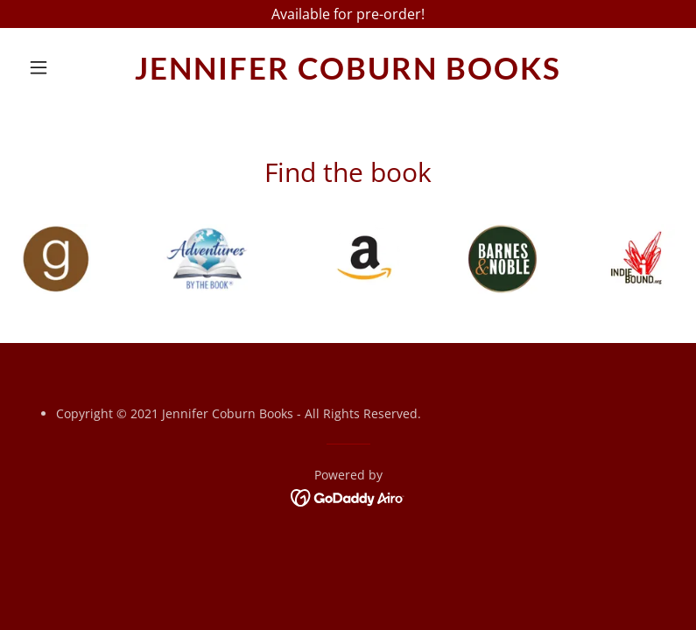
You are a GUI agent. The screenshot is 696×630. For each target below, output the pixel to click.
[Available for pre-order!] (348, 14)
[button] (70, 67)
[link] (348, 74)
